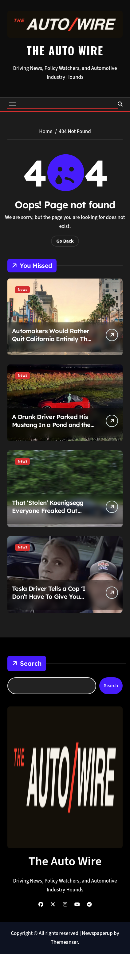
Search (26, 663)
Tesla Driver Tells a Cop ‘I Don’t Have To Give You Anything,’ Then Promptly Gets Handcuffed (49, 600)
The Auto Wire (65, 50)
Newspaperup (97, 933)
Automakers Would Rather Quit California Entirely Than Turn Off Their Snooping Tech (53, 343)
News (22, 289)
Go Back (65, 241)
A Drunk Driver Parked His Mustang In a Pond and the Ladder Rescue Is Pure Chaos (51, 428)
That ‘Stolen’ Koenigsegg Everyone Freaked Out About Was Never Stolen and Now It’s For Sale (48, 514)
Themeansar (64, 942)
